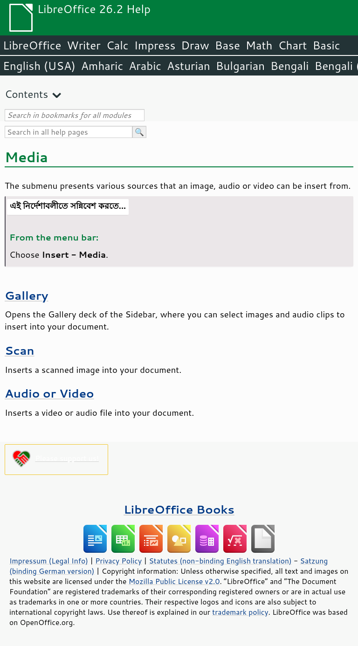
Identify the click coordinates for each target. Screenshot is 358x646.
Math (259, 45)
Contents (26, 94)
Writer (83, 45)
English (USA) (39, 66)
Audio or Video (49, 393)
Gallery (26, 295)
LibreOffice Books (179, 509)
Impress (155, 45)
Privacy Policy (118, 561)
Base (227, 45)
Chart (292, 45)
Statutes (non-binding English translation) (220, 561)
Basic (326, 45)
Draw (195, 45)
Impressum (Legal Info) (48, 561)
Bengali (289, 66)
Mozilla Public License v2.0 (174, 581)
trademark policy (240, 612)
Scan (19, 350)
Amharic (102, 66)
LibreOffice (32, 45)
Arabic (145, 66)
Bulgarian (240, 66)
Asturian (188, 66)
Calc (117, 45)
